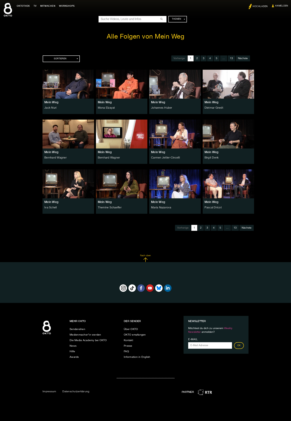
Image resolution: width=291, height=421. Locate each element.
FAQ (126, 351)
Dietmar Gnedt (213, 108)
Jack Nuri (50, 108)
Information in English (137, 357)
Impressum (49, 391)
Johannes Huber (161, 108)
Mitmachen (48, 6)
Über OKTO (131, 329)
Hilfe (72, 351)
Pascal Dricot (213, 207)
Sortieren (66, 59)
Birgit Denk (211, 157)
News (73, 346)
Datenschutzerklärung (75, 391)
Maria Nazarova (161, 207)
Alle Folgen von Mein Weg (145, 37)
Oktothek (24, 6)
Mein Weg (51, 102)
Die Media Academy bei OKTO (88, 340)
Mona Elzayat (106, 108)
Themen (178, 19)
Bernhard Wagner (55, 157)
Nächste (243, 58)
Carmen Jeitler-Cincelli (165, 157)
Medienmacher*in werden (85, 335)
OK (239, 345)
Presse (128, 346)
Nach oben (145, 258)
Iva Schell (50, 207)
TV (36, 6)
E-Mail (193, 339)
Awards (74, 357)
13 (231, 58)
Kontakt (128, 340)
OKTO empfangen (135, 335)
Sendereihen (77, 329)
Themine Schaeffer (109, 207)
